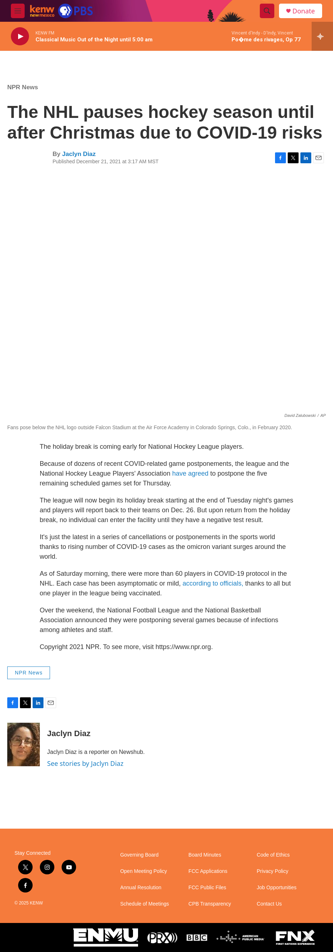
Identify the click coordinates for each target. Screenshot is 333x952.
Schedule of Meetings (144, 904)
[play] (20, 36)
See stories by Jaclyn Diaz (85, 763)
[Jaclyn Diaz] (23, 744)
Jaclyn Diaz (79, 154)
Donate (303, 11)
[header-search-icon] (267, 11)
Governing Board (139, 855)
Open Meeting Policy (143, 871)
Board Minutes (204, 855)
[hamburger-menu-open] (18, 11)
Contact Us (269, 904)
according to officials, (213, 583)
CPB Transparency (209, 904)
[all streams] (322, 36)
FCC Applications (207, 871)
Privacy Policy (272, 871)
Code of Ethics (273, 855)
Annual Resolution (141, 887)
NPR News (22, 87)
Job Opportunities (277, 887)
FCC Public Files (207, 887)
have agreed (190, 473)
